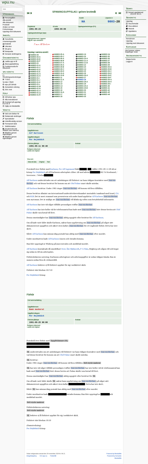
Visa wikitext (133, 26)
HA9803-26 (81, 73)
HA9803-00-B (35, 59)
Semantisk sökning (12, 87)
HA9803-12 (58, 82)
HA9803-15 (58, 88)
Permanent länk (11, 124)
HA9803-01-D (35, 70)
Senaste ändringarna (13, 54)
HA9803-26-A (82, 75)
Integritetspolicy (32, 456)
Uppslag (129, 21)
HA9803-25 (81, 71)
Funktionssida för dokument (10, 67)
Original (41, 162)
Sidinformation (10, 126)
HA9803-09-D (59, 71)
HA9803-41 (105, 88)
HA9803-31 (81, 92)
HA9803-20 (81, 56)
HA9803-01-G (35, 74)
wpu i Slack (9, 82)
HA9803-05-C (59, 56)
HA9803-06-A (59, 58)
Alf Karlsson (45, 44)
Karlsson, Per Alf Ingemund (62, 169)
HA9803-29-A (82, 86)
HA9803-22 (81, 65)
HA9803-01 (34, 63)
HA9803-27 (81, 77)
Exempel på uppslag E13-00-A (12, 102)
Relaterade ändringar (13, 116)
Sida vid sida (32, 162)
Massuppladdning (12, 64)
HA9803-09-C (59, 69)
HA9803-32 (81, 94)
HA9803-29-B (82, 88)
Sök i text (8, 89)
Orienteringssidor (9, 41)
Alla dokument (8, 22)
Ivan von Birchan (70, 188)
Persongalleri (10, 18)
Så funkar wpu (10, 97)
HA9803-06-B (59, 61)
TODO (7, 79)
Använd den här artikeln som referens (11, 129)
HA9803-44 (105, 94)
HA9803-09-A (59, 65)
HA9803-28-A (82, 82)
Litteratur (8, 46)
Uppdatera (132, 31)
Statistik (8, 44)
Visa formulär (133, 23)
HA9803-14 (58, 86)
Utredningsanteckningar (12, 77)
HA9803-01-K (35, 82)
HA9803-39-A (106, 67)
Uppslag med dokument (12, 31)
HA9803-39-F (106, 77)
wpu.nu (8, 2)
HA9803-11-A (59, 80)
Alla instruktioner (11, 99)
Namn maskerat (36, 309)
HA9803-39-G (106, 80)
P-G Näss (84, 249)
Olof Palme (76, 183)
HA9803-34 (105, 54)
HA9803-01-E (35, 72)
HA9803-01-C (35, 67)
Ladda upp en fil (11, 61)
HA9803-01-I (35, 78)
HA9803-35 (105, 56)
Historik (131, 28)
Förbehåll (53, 456)
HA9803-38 (105, 63)
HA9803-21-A (82, 61)
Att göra (8, 49)
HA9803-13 (58, 84)
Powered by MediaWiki (113, 453)
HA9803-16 (58, 90)
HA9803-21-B (82, 63)
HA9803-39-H (106, 82)
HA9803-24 (81, 69)
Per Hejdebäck (36, 140)
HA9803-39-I (106, 84)
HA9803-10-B (59, 75)
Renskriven (130, 38)
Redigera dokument (33, 149)
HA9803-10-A (59, 73)
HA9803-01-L (35, 84)
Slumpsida (9, 51)
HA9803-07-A (59, 63)
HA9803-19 (81, 54)
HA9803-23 (81, 67)
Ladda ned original (33, 151)
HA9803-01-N (35, 88)
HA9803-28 (81, 80)
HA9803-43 (105, 92)
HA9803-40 (105, 86)
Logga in (129, 61)
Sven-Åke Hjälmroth (70, 249)
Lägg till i (35, 40)
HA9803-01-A (35, 65)
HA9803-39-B (106, 69)
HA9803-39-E (106, 75)
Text (48, 162)
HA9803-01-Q (35, 93)
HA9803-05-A (59, 54)
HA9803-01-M (35, 86)
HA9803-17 (58, 94)
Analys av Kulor (9, 27)
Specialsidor (9, 119)
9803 (111, 21)
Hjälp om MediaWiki (12, 106)
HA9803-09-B (59, 67)
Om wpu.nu (43, 456)
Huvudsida (9, 39)
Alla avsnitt (7, 20)
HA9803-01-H (35, 76)
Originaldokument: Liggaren (36, 38)
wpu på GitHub (10, 84)
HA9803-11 (58, 77)
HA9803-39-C (106, 71)
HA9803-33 (81, 96)
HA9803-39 (105, 65)
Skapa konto (131, 59)
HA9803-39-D (106, 73)
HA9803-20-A (82, 58)
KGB (32, 196)
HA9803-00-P (35, 61)
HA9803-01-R (35, 95)
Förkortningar (8, 29)
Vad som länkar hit (12, 113)
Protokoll (6, 24)
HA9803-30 (81, 90)
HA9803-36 (105, 58)
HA (83, 21)
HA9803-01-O (35, 91)
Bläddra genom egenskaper (10, 133)
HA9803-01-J (35, 80)
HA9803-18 (58, 96)
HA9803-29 (81, 84)
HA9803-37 (105, 61)
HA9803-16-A (59, 92)
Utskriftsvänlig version (13, 121)
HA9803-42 (105, 90)
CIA (117, 193)
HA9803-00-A (35, 57)
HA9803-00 (34, 55)
